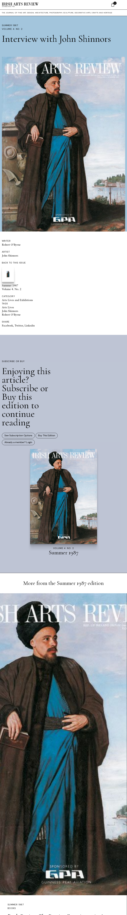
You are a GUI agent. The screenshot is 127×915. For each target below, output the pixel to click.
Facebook (7, 325)
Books (12, 908)
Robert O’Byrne (11, 244)
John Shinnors (10, 255)
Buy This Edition (46, 435)
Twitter (19, 325)
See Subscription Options (18, 435)
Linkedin (30, 325)
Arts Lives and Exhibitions (17, 300)
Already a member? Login (18, 442)
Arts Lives (8, 307)
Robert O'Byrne (11, 314)
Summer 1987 (10, 25)
